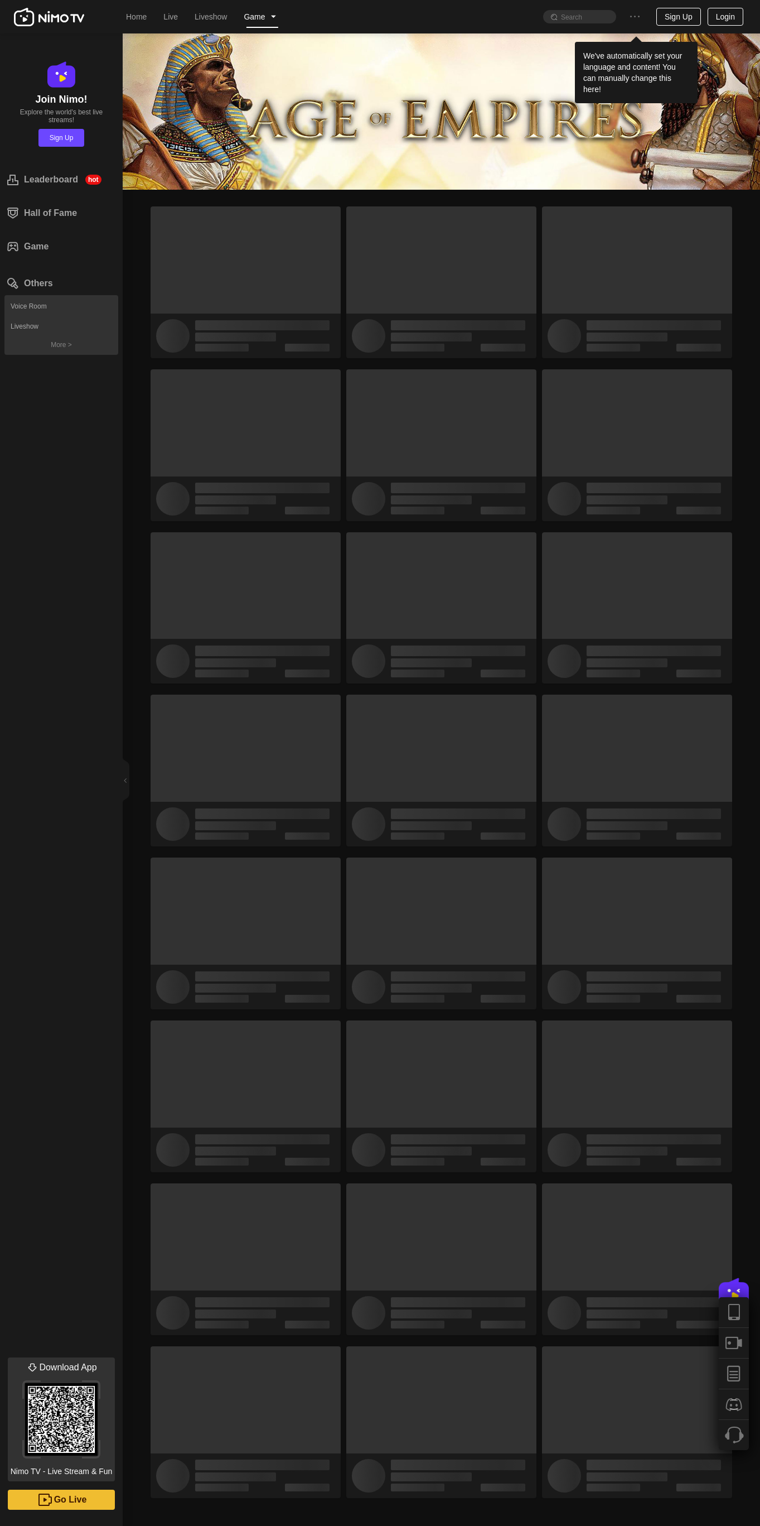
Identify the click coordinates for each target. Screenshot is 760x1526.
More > (61, 345)
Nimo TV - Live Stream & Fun (61, 1416)
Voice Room (29, 306)
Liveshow (24, 326)
